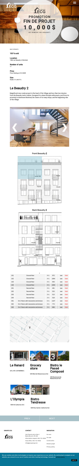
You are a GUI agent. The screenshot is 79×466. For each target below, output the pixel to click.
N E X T (52, 418)
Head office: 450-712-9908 (33, 441)
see (61, 275)
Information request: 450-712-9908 (35, 438)
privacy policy (60, 457)
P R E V (27, 418)
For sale (49, 437)
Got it (74, 460)
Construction (50, 441)
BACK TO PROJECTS (14, 49)
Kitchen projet (51, 444)
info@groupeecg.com (31, 443)
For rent (49, 434)
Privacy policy (51, 447)
